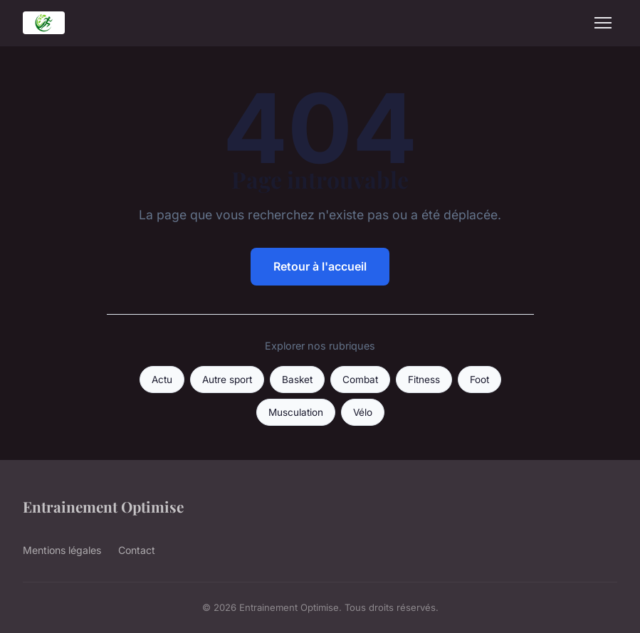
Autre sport (227, 379)
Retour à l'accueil (320, 266)
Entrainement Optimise (103, 506)
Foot (479, 379)
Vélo (362, 412)
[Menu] (603, 22)
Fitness (424, 379)
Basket (297, 379)
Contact (136, 550)
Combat (360, 379)
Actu (162, 379)
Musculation (295, 412)
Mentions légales (62, 550)
